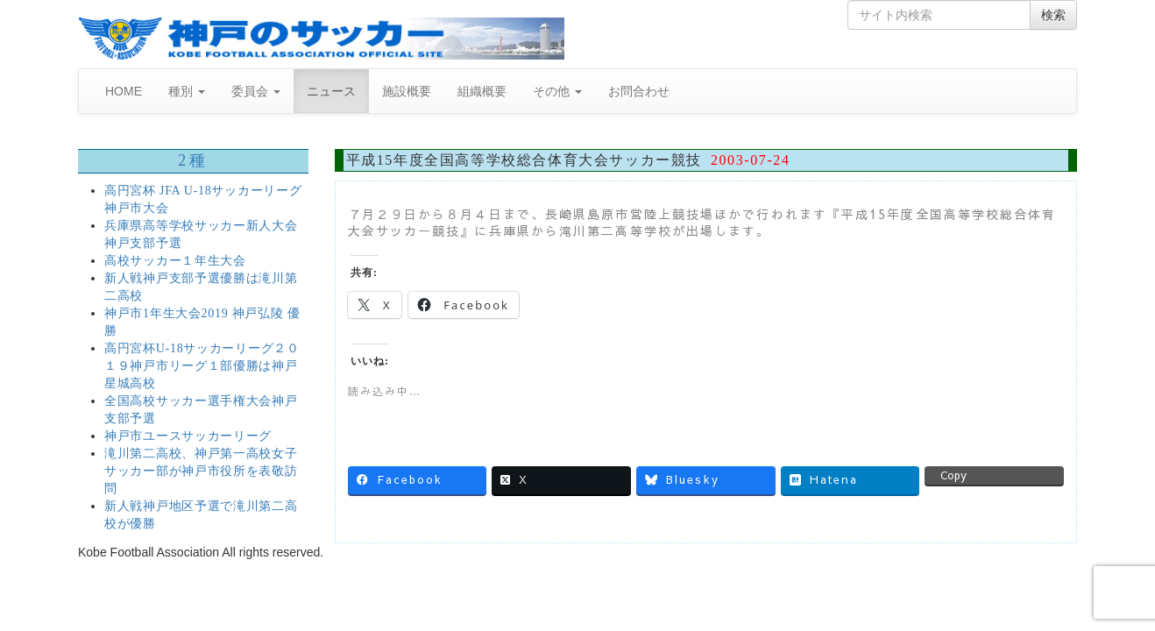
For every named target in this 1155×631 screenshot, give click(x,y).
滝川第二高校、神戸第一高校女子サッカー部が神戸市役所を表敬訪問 (201, 471)
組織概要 (482, 91)
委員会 (255, 91)
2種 (193, 160)
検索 (1053, 15)
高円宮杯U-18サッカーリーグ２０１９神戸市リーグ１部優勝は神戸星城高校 (202, 366)
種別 (186, 91)
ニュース (331, 91)
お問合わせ (639, 91)
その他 (557, 91)
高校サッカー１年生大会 (175, 260)
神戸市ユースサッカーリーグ (188, 436)
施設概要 (406, 91)
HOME (123, 91)
